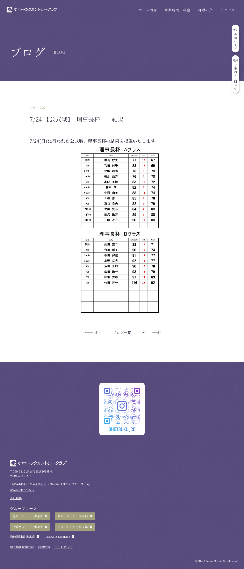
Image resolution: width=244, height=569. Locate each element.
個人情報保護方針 (22, 547)
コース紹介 (148, 9)
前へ (99, 332)
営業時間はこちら (22, 490)
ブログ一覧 (122, 332)
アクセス (228, 9)
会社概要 (16, 498)
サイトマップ (63, 547)
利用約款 (44, 547)
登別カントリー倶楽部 (73, 516)
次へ (145, 332)
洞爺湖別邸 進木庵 (22, 536)
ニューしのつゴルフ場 (73, 526)
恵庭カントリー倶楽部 (28, 516)
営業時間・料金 (177, 9)
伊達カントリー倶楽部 (28, 526)
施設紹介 (205, 9)
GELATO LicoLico (57, 536)
